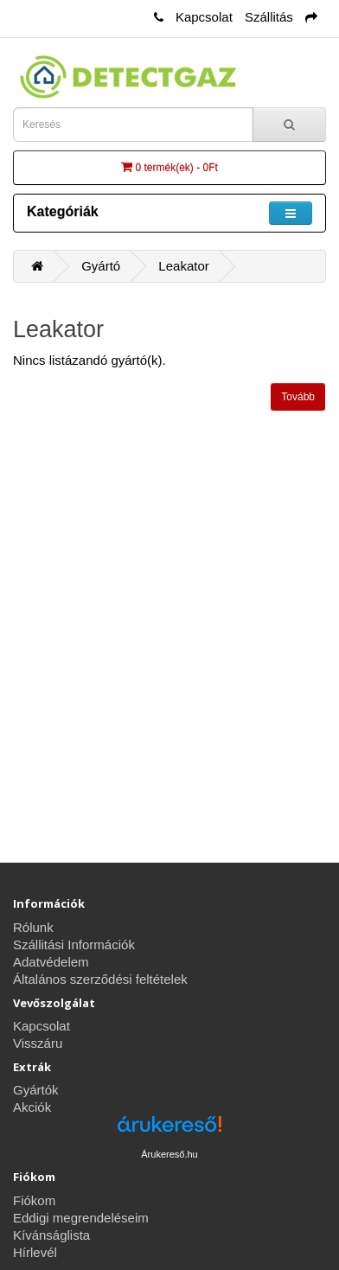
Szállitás (269, 17)
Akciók (32, 1107)
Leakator (183, 265)
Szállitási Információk (74, 944)
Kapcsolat (204, 17)
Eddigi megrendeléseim (81, 1217)
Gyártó (100, 265)
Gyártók (36, 1089)
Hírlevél (35, 1252)
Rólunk (33, 927)
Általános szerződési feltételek (100, 979)
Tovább (298, 397)
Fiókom (34, 1200)
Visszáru (37, 1043)
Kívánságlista (51, 1235)
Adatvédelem (51, 961)
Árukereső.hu (169, 1154)
